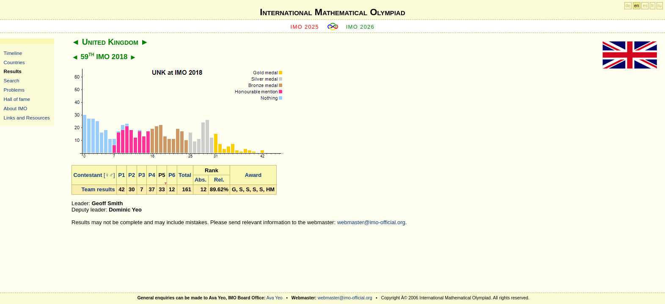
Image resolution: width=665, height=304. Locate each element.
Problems (14, 89)
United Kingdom (110, 41)
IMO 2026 (360, 27)
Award (253, 175)
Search (11, 80)
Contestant (87, 175)
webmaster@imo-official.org (371, 222)
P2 (131, 175)
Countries (14, 62)
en (636, 5)
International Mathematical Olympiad (332, 12)
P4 (151, 175)
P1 (121, 175)
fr (652, 5)
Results (13, 71)
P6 (171, 175)
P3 (141, 175)
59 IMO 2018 (103, 57)
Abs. (200, 179)
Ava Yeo (275, 298)
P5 (162, 175)
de (628, 5)
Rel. (219, 179)
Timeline (13, 53)
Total (185, 175)
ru (660, 5)
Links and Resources (27, 117)
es (645, 5)
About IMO (15, 108)
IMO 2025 (305, 27)
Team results (98, 189)
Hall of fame (17, 99)
